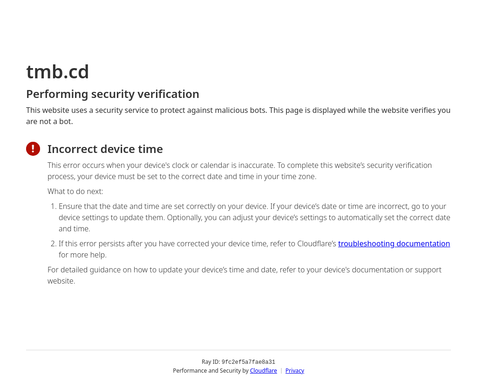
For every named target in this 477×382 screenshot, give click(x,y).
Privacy (295, 370)
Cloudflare (263, 370)
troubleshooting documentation (394, 243)
